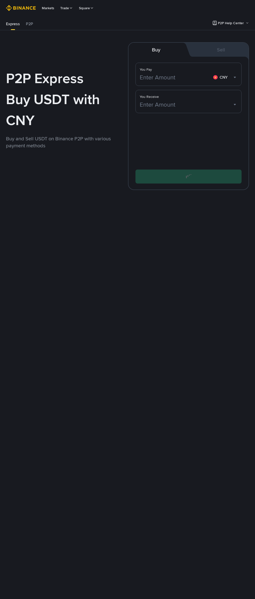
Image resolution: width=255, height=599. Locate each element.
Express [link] (13, 23)
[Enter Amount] (175, 77)
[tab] (13, 24)
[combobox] (225, 77)
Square (86, 8)
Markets (48, 8)
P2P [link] (29, 23)
